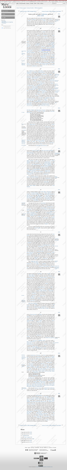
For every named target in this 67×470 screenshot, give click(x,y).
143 (49, 369)
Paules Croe (41, 289)
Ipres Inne (35, 340)
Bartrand (35, 381)
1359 (53, 246)
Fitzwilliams (50, 276)
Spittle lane (40, 89)
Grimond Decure (43, 381)
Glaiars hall (23, 356)
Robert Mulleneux (39, 196)
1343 (38, 363)
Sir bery (43, 277)
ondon (39, 111)
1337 (31, 397)
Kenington (56, 337)
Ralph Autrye (38, 380)
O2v (59, 271)
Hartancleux (49, 191)
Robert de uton (43, 401)
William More (29, 103)
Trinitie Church (43, 57)
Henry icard (39, 81)
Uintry (44, 79)
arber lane (23, 63)
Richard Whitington (47, 163)
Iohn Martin (34, 293)
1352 (48, 251)
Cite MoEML (37, 447)
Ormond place (57, 342)
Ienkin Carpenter (40, 171)
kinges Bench (51, 290)
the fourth (29, 105)
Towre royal (32, 300)
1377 (50, 319)
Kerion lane (23, 60)
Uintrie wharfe (44, 74)
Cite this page (4, 21)
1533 (53, 293)
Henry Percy (39, 321)
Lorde (38, 412)
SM (33, 438)
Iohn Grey (47, 371)
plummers (43, 140)
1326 (50, 395)
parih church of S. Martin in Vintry (24, 358)
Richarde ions (51, 401)
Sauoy (40, 325)
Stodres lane (56, 88)
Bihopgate (49, 253)
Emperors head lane (41, 72)
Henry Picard (52, 80)
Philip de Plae (46, 385)
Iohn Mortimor (29, 386)
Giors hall (23, 364)
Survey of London (30, 7)
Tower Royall (41, 51)
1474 (52, 411)
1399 (51, 358)
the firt (50, 23)
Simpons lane (29, 72)
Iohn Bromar (40, 411)
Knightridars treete (39, 347)
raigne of (36, 101)
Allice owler (43, 382)
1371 (27, 274)
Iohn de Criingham (30, 399)
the (30, 174)
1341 (45, 397)
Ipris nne (23, 295)
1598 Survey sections (38, 7)
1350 (49, 363)
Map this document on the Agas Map (7, 22)
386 (30, 237)
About (41, 3)
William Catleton (41, 371)
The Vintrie (56, 76)
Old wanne (52, 142)
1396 (27, 276)
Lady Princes (24, 213)
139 (36, 368)
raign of (45, 181)
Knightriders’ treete (41, 340)
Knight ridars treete (34, 261)
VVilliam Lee (34, 386)
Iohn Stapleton (51, 385)
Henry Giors (31, 363)
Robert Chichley (36, 416)
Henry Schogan (29, 112)
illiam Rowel (38, 197)
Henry (39, 105)
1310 (45, 400)
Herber (41, 65)
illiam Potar (47, 197)
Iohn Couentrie (34, 171)
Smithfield (44, 263)
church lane (56, 81)
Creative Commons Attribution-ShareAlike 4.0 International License (44, 466)
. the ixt (24, 128)
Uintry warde (39, 417)
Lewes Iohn (52, 111)
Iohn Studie (32, 100)
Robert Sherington (30, 196)
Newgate (31, 253)
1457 (39, 191)
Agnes (39, 195)
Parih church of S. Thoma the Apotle (57, 268)
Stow (35, 3)
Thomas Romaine (32, 276)
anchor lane (23, 140)
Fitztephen (45, 35)
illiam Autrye (50, 380)
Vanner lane (56, 80)
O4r (59, 393)
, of (39, 251)
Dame (37, 161)
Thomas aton (37, 382)
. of (49, 23)
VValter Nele (46, 396)
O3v (59, 353)
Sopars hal (23, 366)
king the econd (36, 164)
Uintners (50, 19)
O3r (59, 312)
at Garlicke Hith (50, 47)
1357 (27, 91)
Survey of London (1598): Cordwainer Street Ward (51, 11)
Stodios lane (39, 100)
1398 (49, 413)
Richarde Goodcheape (50, 397)
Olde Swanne (23, 143)
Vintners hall (57, 90)
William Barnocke (50, 194)
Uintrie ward (45, 64)
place (29, 342)
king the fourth (44, 166)
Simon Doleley (40, 246)
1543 (27, 417)
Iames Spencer (46, 416)
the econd (45, 103)
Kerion (44, 355)
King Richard (56, 238)
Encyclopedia (22, 3)
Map (17, 3)
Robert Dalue (35, 375)
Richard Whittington (30, 152)
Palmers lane (29, 140)
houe (41, 141)
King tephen (23, 300)
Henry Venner (40, 368)
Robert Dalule (51, 371)
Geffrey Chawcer (32, 124)
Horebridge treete (46, 245)
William (32, 296)
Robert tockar (34, 385)
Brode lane (38, 85)
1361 (47, 401)
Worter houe (23, 142)
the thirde (38, 101)
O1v (59, 189)
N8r (59, 68)
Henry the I (23, 204)
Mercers (28, 176)
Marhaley (45, 290)
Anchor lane (38, 140)
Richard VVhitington (30, 172)
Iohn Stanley (33, 401)
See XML (4, 17)
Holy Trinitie (42, 308)
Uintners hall (44, 91)
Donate (54, 447)
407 (53, 410)
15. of (24, 128)
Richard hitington (30, 160)
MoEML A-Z (46, 447)
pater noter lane (24, 145)
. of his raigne (36, 210)
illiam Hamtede (40, 386)
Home (17, 7)
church (34, 78)
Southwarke (29, 254)
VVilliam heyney (48, 196)
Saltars (51, 287)
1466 (36, 195)
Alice (37, 160)
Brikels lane (32, 70)
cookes (28, 41)
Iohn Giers (53, 79)
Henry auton (31, 274)
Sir (42, 90)
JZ (31, 437)
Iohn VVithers (38, 399)
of (47, 164)
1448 (51, 185)
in (41, 287)
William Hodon (35, 371)
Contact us (50, 447)
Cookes (38, 35)
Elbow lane (37, 45)
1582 (45, 200)
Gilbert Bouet (45, 413)
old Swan (43, 46)
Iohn (31, 324)
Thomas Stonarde (30, 411)
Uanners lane (42, 83)
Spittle (49, 289)
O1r (59, 148)
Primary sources (23, 7)
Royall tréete (38, 62)
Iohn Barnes (40, 273)
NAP (30, 432)
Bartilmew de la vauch (47, 368)
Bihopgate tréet (32, 89)
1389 (32, 416)
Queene (46, 181)
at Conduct (49, 97)
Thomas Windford (33, 185)
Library (27, 3)
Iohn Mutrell (52, 369)
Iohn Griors (49, 400)
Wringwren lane (42, 56)
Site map (41, 447)
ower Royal (23, 215)
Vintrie (56, 102)
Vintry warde (40, 15)
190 (40, 28)
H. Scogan (23, 112)
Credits (3, 14)
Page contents (5, 11)
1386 (27, 368)
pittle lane (56, 87)
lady (29, 412)
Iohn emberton (40, 385)
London (44, 31)
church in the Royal (47, 150)
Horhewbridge (45, 52)
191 (40, 68)
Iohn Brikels (41, 70)
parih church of (49, 357)
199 (40, 393)
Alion (41, 375)
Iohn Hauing (29, 197)
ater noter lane (44, 145)
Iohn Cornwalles (42, 369)
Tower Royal (25, 435)
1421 (43, 416)
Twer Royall (56, 240)
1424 (31, 371)
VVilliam (36, 304)
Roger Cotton (29, 385)
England (46, 223)
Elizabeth (45, 344)
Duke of (45, 105)
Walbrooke (44, 14)
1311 (27, 363)
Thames (44, 20)
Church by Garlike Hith (44, 63)
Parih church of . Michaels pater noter (57, 154)
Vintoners (24, 130)
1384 (38, 369)
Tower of (37, 227)
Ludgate (37, 263)
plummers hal (23, 141)
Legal (29, 447)
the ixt (47, 126)
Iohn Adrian (41, 97)
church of (35, 150)
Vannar (52, 83)
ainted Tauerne (57, 74)
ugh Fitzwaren (47, 161)
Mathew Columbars (34, 360)
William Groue (47, 171)
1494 (34, 382)
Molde (28, 163)
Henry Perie (39, 335)
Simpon (35, 72)
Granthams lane (34, 65)
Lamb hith (56, 338)
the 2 (49, 212)
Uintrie (29, 20)
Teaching (32, 447)
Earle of (32, 303)
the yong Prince (50, 337)
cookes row (46, 37)
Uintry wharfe (35, 86)
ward (43, 19)
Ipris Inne (33, 295)
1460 (46, 194)
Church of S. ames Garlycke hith (24, 388)
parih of (31, 347)
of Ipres (42, 295)
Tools (38, 3)
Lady (33, 194)
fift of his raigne (38, 344)
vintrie (44, 111)
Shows (31, 3)
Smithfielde (32, 215)
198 (40, 353)
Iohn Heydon (36, 200)
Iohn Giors (43, 363)
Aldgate (39, 253)
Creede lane (29, 263)
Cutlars (36, 258)
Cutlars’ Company (27, 437)
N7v (59, 28)
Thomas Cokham (47, 192)
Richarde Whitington (48, 165)
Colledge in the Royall (31, 170)
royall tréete (38, 145)
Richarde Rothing (39, 395)
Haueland (28, 329)
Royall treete (29, 51)
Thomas (38, 366)
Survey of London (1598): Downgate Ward (28, 11)
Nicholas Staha (37, 401)
